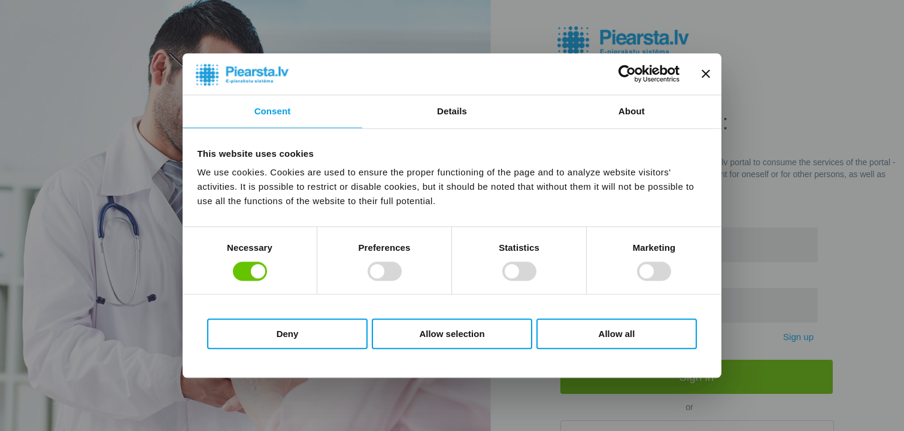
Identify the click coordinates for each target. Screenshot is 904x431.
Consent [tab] (272, 111)
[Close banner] (706, 74)
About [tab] (631, 111)
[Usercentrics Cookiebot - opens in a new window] (627, 74)
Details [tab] (452, 111)
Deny (288, 334)
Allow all (617, 334)
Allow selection (451, 334)
